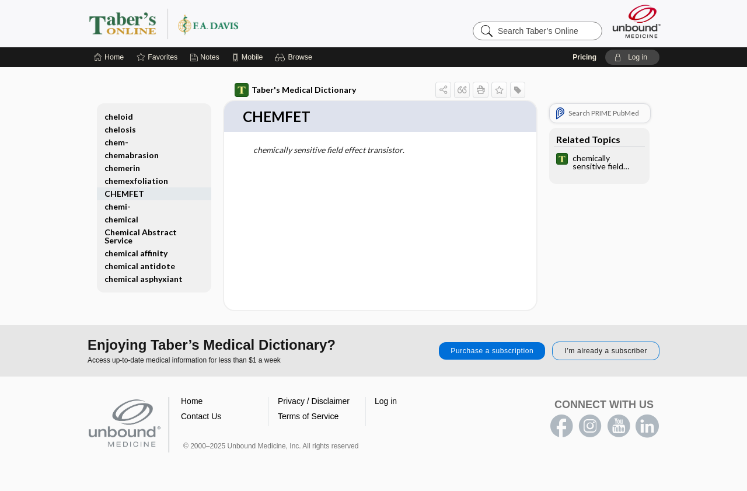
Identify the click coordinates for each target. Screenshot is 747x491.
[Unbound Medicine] (636, 21)
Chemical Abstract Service (140, 236)
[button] (295, 57)
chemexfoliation (136, 181)
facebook (561, 426)
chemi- (117, 206)
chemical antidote (139, 266)
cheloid (118, 116)
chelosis (120, 129)
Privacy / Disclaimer (314, 401)
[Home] (109, 57)
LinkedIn (647, 426)
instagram (590, 426)
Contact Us (201, 417)
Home (192, 401)
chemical (121, 219)
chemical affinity (135, 253)
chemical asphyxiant (143, 279)
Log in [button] (386, 401)
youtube (618, 426)
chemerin (122, 168)
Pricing (584, 57)
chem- (116, 142)
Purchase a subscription (492, 351)
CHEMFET (124, 194)
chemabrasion (131, 155)
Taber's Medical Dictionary (295, 90)
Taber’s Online (233, 23)
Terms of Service (308, 417)
